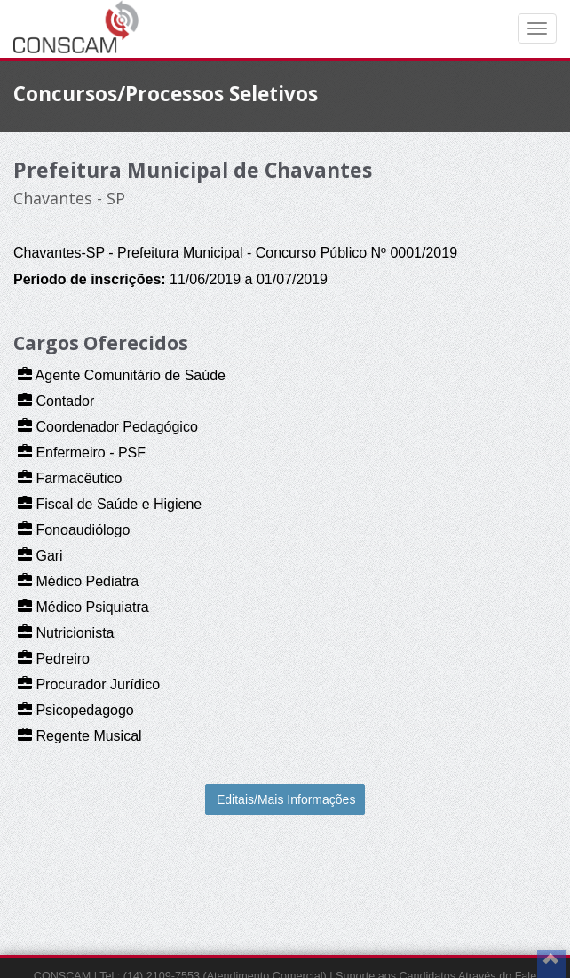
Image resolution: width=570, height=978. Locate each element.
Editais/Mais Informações (286, 799)
